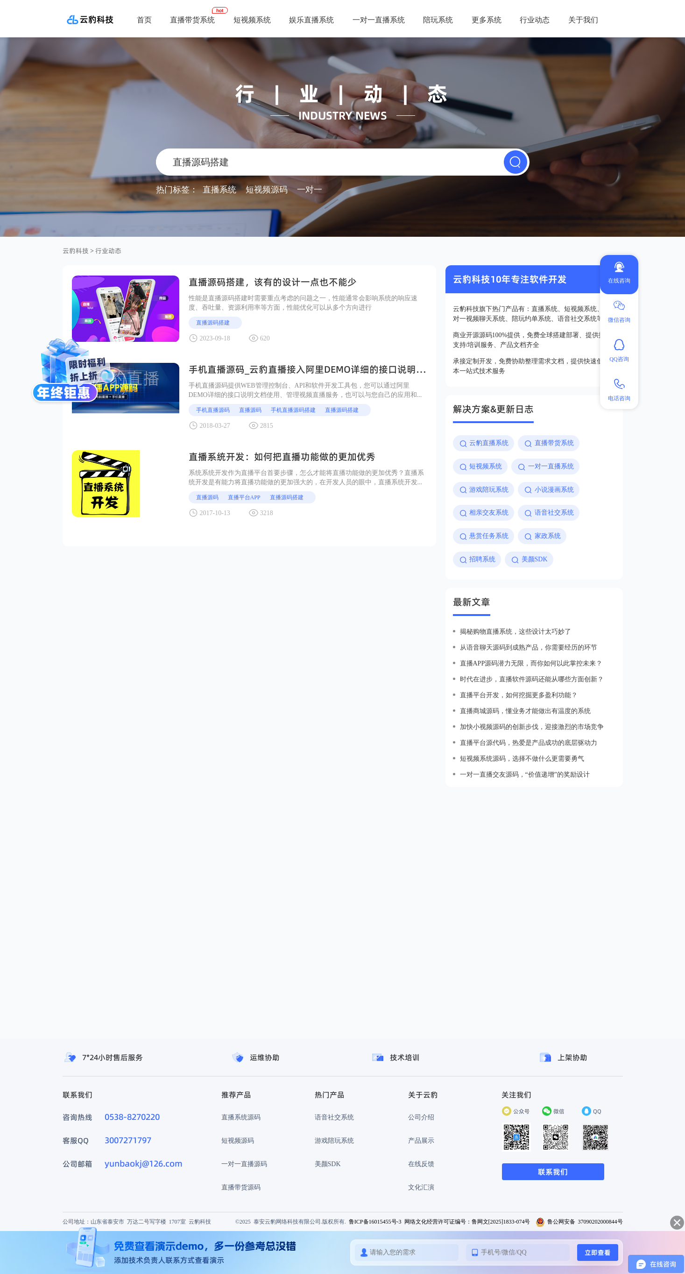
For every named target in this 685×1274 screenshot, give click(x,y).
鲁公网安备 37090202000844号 (579, 1221)
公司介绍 (421, 1117)
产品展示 (421, 1140)
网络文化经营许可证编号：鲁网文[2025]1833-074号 (467, 1221)
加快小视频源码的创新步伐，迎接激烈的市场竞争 (532, 726)
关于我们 (583, 19)
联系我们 (553, 1172)
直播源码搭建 (213, 322)
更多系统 (486, 19)
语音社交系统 (334, 1117)
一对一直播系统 (379, 19)
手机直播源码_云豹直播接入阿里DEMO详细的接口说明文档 (312, 369)
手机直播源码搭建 (293, 410)
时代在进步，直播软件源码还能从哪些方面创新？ (532, 679)
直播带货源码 (241, 1187)
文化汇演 (421, 1187)
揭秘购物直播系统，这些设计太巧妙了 (515, 631)
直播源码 (250, 410)
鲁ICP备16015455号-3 (375, 1221)
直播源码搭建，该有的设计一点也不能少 (273, 282)
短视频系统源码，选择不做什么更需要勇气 (522, 758)
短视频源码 (237, 1140)
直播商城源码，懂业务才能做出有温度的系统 (525, 710)
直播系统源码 (241, 1117)
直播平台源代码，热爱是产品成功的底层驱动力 (528, 742)
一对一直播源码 (244, 1163)
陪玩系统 (438, 19)
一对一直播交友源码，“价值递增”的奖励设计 (525, 774)
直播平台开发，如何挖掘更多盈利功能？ (519, 695)
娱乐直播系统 (311, 19)
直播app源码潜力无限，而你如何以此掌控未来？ (531, 663)
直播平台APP (244, 497)
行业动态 (535, 19)
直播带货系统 (192, 19)
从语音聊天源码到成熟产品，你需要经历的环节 (528, 647)
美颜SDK (328, 1163)
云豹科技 (76, 250)
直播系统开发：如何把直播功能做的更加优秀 (282, 456)
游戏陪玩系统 (334, 1140)
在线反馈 (421, 1163)
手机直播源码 (213, 410)
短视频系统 (252, 19)
